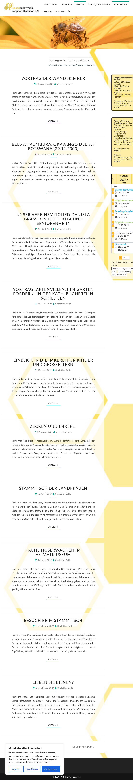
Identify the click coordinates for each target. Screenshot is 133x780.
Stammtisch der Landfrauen (53, 488)
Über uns (65, 4)
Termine (48, 11)
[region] (34, 759)
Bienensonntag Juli (124, 233)
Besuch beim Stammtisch (53, 620)
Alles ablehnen (32, 769)
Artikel (117, 150)
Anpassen (16, 769)
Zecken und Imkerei (53, 426)
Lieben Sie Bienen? (53, 682)
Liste (115, 186)
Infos (79, 4)
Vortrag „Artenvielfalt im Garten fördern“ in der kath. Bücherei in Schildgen (53, 293)
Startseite (49, 4)
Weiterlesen (54, 120)
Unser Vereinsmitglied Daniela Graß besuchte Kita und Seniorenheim (53, 219)
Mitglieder (119, 4)
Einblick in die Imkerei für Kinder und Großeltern (53, 362)
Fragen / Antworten (98, 4)
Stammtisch (120, 243)
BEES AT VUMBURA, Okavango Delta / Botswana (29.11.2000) (53, 146)
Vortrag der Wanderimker (53, 78)
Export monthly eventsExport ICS (121, 273)
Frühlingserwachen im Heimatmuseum (53, 552)
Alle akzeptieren (50, 769)
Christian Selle (65, 84)
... (127, 258)
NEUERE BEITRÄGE (83, 747)
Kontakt (60, 11)
